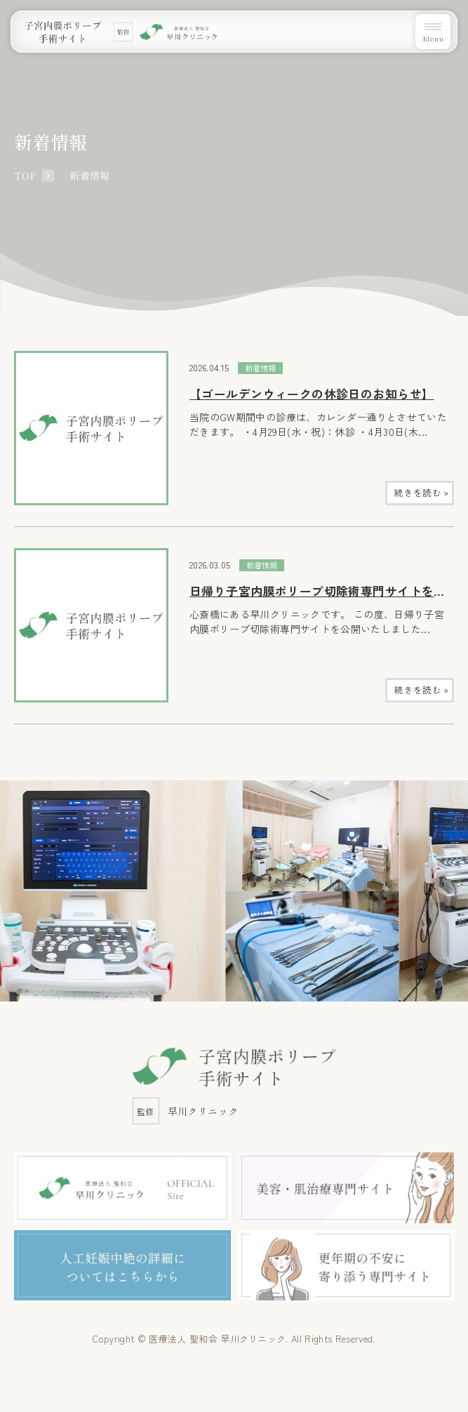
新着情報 (260, 367)
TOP (25, 175)
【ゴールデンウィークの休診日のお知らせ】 (311, 393)
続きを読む (421, 493)
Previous (4, 850)
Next (464, 850)
